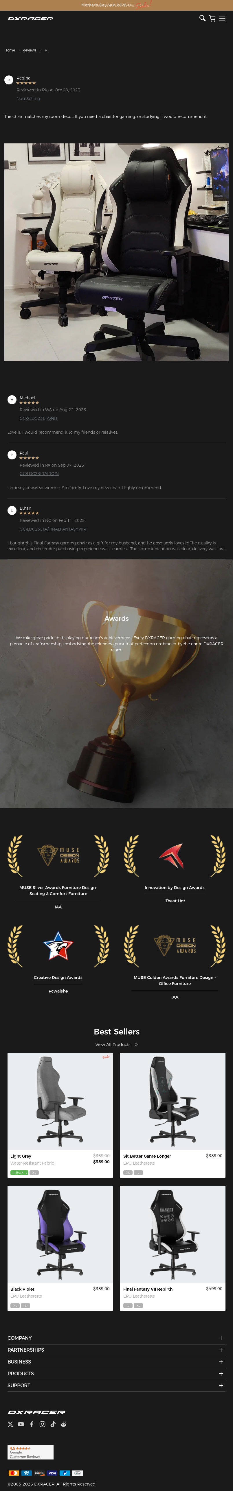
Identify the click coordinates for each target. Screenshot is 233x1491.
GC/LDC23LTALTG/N (39, 473)
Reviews (29, 50)
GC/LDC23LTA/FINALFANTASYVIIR (53, 529)
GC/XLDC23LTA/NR (38, 418)
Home (9, 50)
